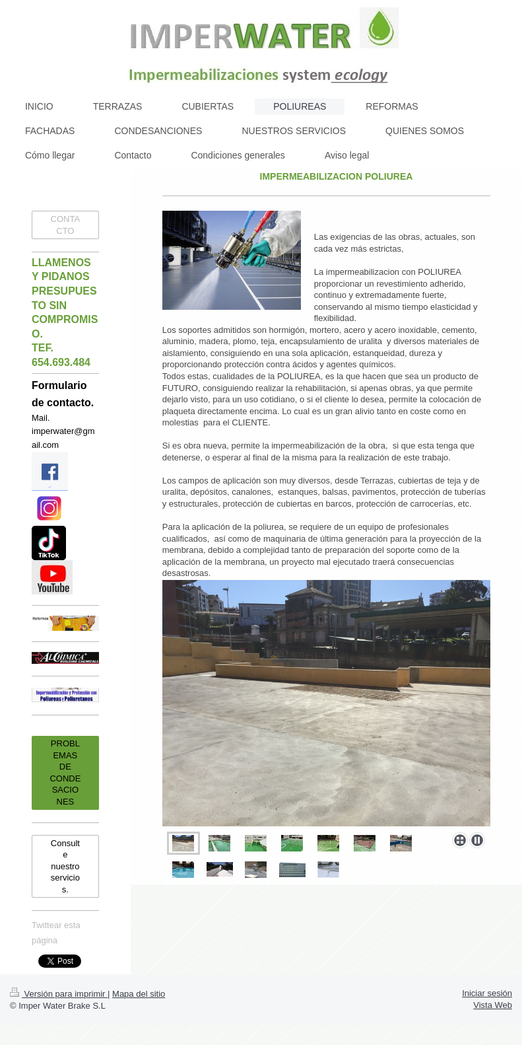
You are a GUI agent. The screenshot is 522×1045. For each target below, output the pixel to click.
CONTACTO (66, 225)
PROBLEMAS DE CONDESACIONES (65, 773)
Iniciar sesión (487, 993)
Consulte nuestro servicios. (65, 866)
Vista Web (492, 1005)
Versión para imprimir (59, 994)
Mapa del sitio (138, 994)
